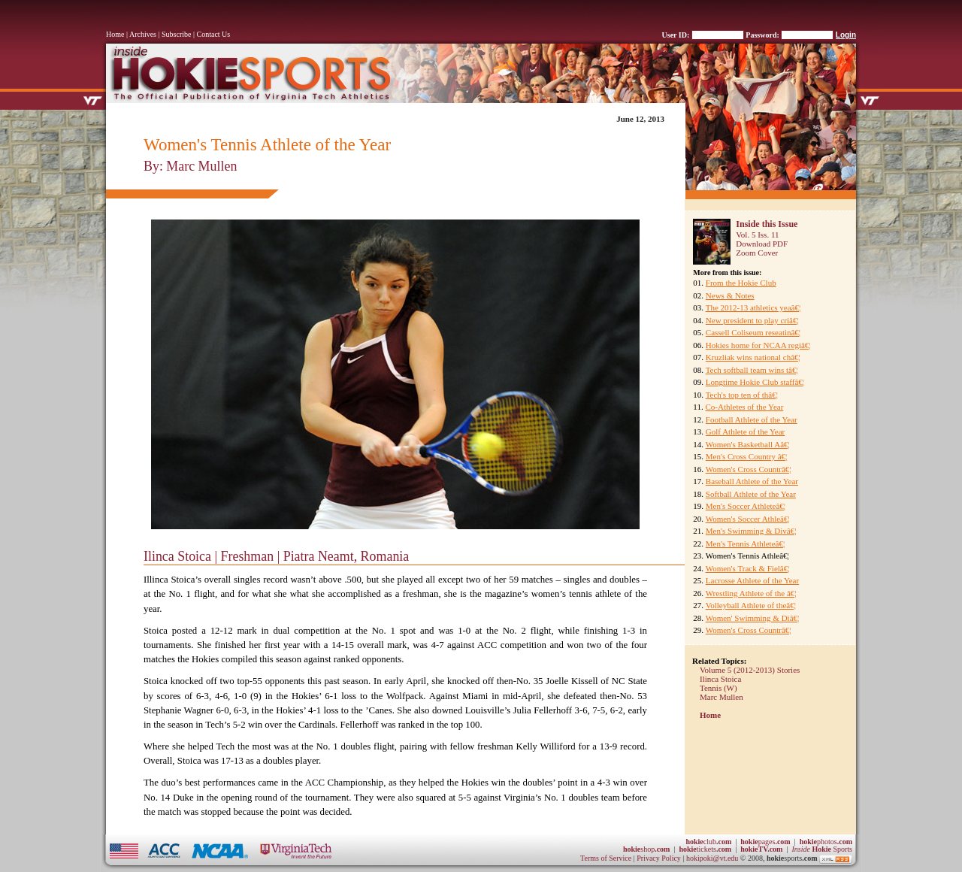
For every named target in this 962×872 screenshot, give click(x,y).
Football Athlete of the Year (751, 419)
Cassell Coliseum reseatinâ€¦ (753, 332)
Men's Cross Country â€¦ (746, 456)
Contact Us (214, 34)
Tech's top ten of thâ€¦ (742, 394)
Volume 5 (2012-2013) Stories (750, 669)
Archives (142, 34)
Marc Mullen (721, 696)
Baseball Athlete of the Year (752, 481)
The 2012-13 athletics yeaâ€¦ (753, 307)
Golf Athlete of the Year (745, 431)
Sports (821, 849)
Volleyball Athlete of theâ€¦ (751, 605)
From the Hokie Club (741, 282)
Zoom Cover (757, 252)
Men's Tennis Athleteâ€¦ (745, 543)
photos (826, 841)
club (708, 841)
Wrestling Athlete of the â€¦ (751, 593)
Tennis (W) (718, 687)
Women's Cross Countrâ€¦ (748, 469)
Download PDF (762, 243)
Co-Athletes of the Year (744, 406)
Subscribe (176, 34)
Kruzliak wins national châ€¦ (753, 357)
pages (765, 841)
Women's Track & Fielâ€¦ (748, 568)
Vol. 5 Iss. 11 (757, 234)
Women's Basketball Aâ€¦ (748, 444)
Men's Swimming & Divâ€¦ (751, 530)
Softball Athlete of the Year (751, 493)
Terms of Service (605, 858)
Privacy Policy (659, 858)
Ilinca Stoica (720, 678)
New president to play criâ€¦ (752, 320)
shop (646, 849)
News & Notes (730, 295)
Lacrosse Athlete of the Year (752, 580)
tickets (705, 849)
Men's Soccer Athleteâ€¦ (745, 505)
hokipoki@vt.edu (712, 858)
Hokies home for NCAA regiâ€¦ (758, 345)
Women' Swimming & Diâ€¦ (753, 617)
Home (115, 34)
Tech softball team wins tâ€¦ (752, 369)
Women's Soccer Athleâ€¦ (748, 518)
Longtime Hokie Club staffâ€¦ (755, 381)
